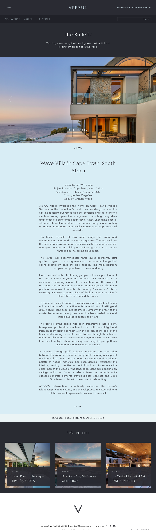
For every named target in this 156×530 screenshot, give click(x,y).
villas (101, 418)
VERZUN (78, 7)
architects (76, 418)
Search (146, 19)
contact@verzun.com (80, 525)
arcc (66, 418)
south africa (90, 418)
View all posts (12, 19)
